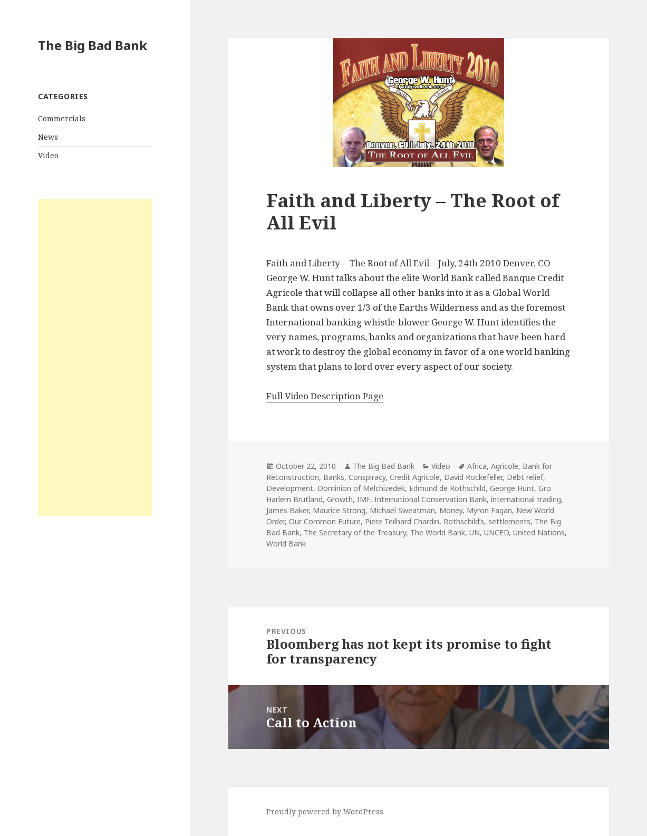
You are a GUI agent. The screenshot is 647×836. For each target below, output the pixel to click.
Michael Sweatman (402, 510)
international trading (526, 499)
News (48, 137)
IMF (363, 499)
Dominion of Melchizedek (361, 488)
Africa (477, 466)
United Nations (539, 532)
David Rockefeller (473, 477)
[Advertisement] (95, 357)
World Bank (286, 544)
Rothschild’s (463, 521)
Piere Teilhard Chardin (402, 521)
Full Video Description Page (324, 396)
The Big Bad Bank (92, 45)
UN (474, 532)
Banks (333, 477)
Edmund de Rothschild (447, 488)
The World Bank (437, 532)
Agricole (504, 466)
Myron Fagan (489, 510)
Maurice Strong (339, 510)
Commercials (61, 118)
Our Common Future (325, 521)
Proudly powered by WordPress (324, 811)
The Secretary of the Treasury (355, 532)
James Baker (287, 510)
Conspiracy (367, 477)
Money (450, 510)
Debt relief (525, 477)
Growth (340, 499)
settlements (509, 521)
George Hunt (512, 488)
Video (48, 155)
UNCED (496, 532)
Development (289, 488)
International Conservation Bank (430, 499)
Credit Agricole (415, 477)
